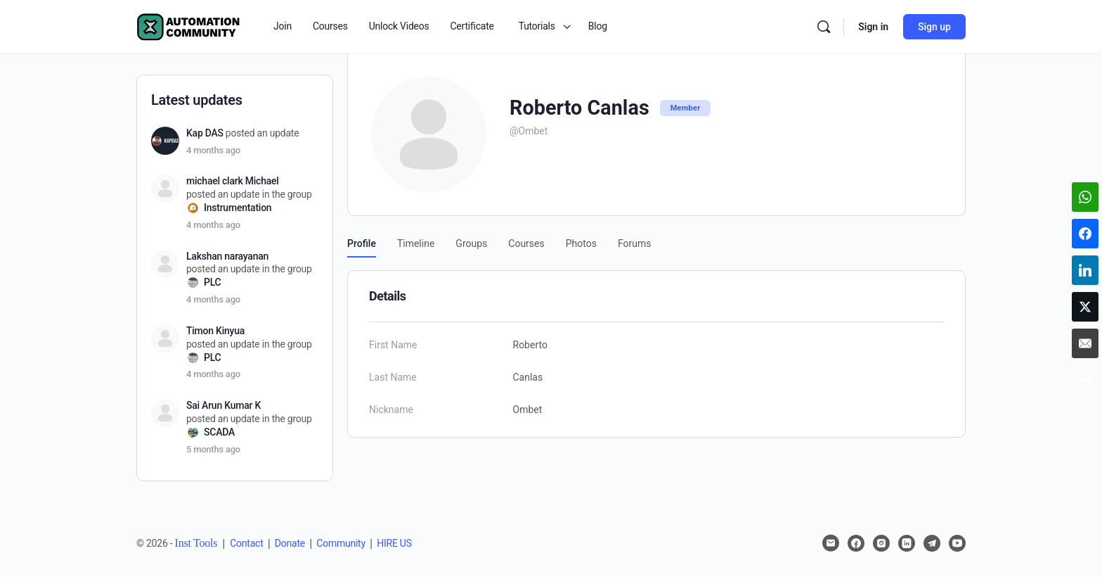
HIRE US (394, 543)
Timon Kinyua (215, 330)
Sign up (934, 26)
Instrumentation (237, 207)
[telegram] (931, 543)
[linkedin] (906, 543)
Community (340, 543)
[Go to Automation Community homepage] (189, 25)
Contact (246, 543)
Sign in (873, 26)
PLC (212, 282)
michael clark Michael (232, 180)
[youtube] (957, 543)
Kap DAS (204, 133)
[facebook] (856, 543)
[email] (830, 543)
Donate (290, 543)
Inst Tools (196, 543)
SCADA (219, 432)
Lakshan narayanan (227, 256)
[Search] (824, 26)
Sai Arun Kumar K (223, 405)
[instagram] (881, 543)
